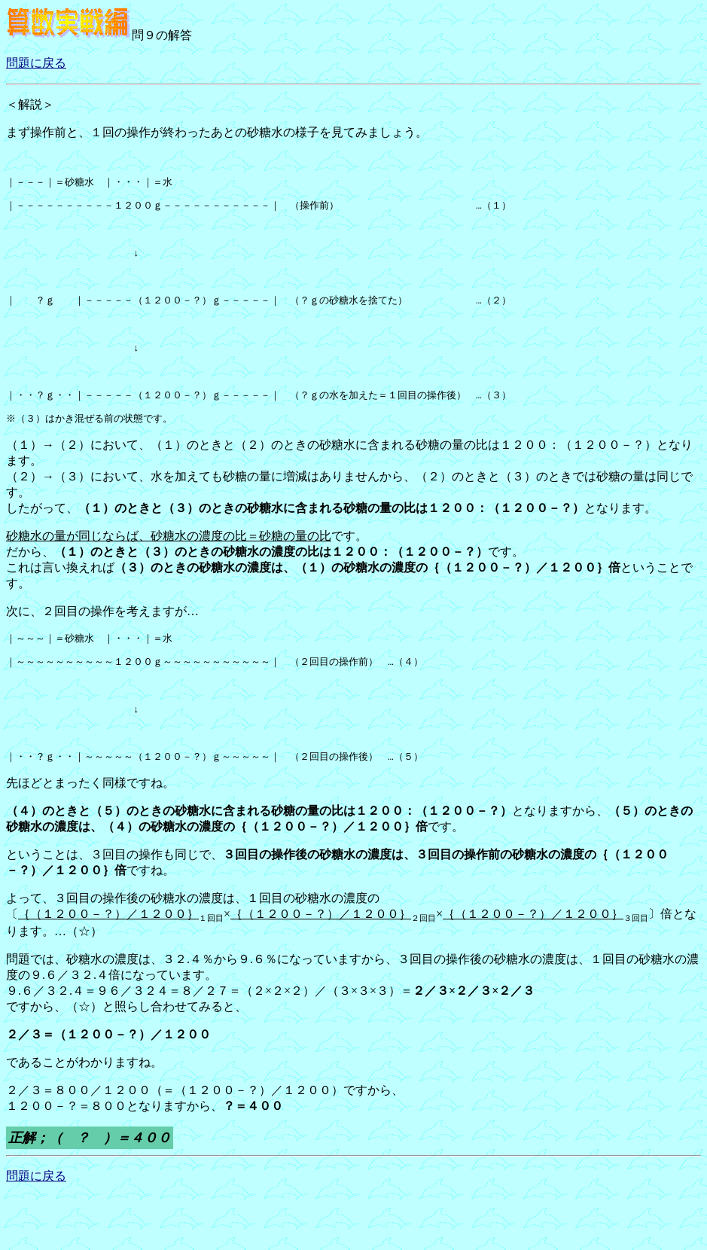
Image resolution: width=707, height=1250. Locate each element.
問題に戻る (36, 62)
